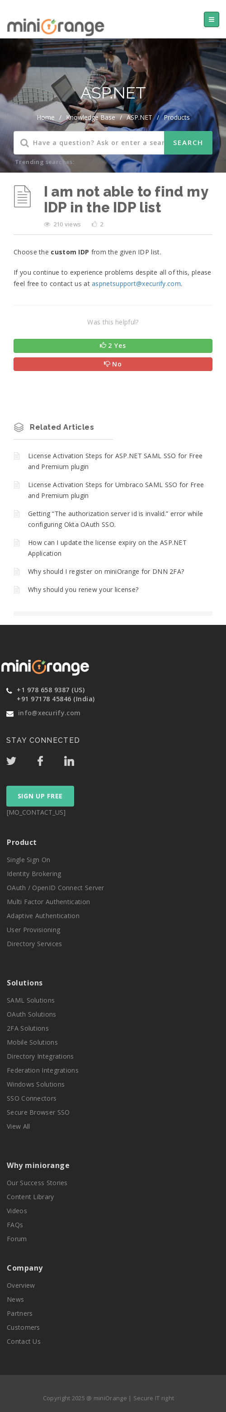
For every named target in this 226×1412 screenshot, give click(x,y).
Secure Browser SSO (38, 1112)
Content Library (30, 1196)
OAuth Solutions (31, 1014)
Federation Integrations (43, 1070)
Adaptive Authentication (43, 915)
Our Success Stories (37, 1182)
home (46, 117)
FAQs (15, 1224)
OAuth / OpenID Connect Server (55, 887)
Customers (23, 1327)
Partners (20, 1313)
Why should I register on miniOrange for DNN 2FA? (106, 571)
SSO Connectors (31, 1098)
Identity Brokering (34, 873)
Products (177, 117)
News (15, 1299)
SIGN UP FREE (40, 796)
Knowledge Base (90, 117)
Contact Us (24, 1341)
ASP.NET (139, 117)
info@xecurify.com (49, 712)
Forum (17, 1238)
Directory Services (34, 943)
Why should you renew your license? (83, 589)
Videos (17, 1210)
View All (18, 1126)
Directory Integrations (40, 1056)
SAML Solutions (31, 1000)
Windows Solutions (36, 1084)
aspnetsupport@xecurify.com (136, 283)
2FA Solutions (28, 1028)
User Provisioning (33, 929)
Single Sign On (28, 859)
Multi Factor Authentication (48, 901)
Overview (21, 1285)
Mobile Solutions (32, 1042)
